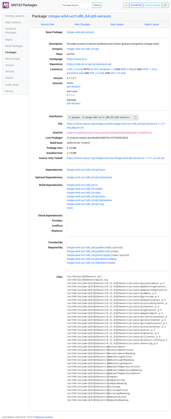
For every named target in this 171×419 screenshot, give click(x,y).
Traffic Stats (12, 84)
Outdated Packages (10, 30)
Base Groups (12, 58)
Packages (10, 52)
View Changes (82, 24)
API (165, 5)
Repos (8, 39)
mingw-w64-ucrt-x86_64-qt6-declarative (89, 177)
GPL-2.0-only (97, 73)
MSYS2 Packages (20, 5)
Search (97, 5)
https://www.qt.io (77, 59)
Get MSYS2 (136, 5)
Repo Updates (13, 22)
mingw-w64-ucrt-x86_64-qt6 (83, 48)
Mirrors (9, 91)
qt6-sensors (73, 86)
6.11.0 (70, 95)
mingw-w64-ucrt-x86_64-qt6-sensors (79, 16)
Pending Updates (15, 16)
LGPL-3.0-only (75, 69)
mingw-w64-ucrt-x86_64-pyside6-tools (88, 251)
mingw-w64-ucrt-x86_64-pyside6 (85, 247)
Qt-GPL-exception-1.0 (102, 69)
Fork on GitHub (152, 5)
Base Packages (14, 46)
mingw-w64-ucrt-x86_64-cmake (85, 188)
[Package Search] (76, 5)
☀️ (126, 5)
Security (9, 71)
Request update (44, 417)
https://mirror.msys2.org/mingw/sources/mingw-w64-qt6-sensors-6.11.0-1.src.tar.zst (115, 158)
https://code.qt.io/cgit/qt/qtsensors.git (89, 64)
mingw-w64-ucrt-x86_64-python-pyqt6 (88, 255)
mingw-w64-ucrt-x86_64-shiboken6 (87, 262)
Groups (9, 65)
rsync (70, 207)
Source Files (47, 24)
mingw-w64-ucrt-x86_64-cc (82, 185)
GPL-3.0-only (118, 73)
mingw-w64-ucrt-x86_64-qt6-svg (85, 204)
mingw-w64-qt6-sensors (80, 32)
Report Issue (152, 24)
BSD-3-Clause (128, 69)
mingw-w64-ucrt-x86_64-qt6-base (86, 169)
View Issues (116, 24)
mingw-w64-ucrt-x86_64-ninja (84, 192)
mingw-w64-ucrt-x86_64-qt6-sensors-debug (91, 258)
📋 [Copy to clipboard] (135, 117)
